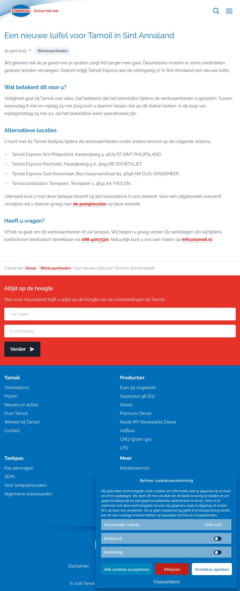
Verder (22, 349)
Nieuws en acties (21, 404)
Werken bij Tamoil (22, 422)
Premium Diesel (135, 413)
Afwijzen (172, 569)
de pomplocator (90, 204)
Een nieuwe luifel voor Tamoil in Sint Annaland (89, 35)
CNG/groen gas (136, 439)
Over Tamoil (16, 413)
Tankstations (16, 387)
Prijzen (10, 396)
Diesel (126, 404)
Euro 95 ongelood (138, 387)
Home (30, 268)
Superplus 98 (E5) (137, 396)
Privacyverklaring (167, 581)
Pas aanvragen (18, 468)
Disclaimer (78, 566)
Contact (12, 430)
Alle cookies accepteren (126, 569)
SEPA (9, 476)
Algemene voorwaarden (28, 493)
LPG (124, 447)
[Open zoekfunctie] (216, 11)
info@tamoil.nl (197, 239)
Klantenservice (134, 468)
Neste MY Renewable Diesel (148, 422)
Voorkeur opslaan (212, 569)
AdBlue (127, 430)
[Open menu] (229, 11)
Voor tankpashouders (25, 485)
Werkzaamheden (52, 51)
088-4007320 (95, 239)
